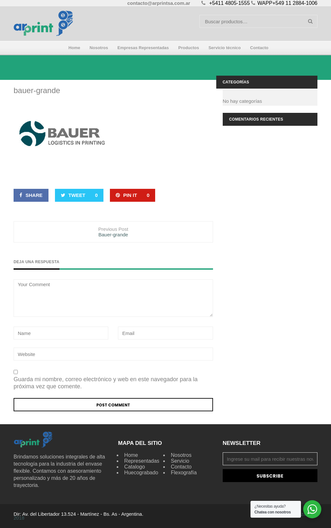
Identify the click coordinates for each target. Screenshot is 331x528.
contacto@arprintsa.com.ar (158, 3)
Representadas (141, 461)
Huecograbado (141, 472)
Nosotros (181, 455)
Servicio (180, 461)
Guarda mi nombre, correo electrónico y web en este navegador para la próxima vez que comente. (106, 383)
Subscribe (270, 476)
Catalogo (134, 466)
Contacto (181, 466)
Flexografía (184, 472)
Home (131, 455)
